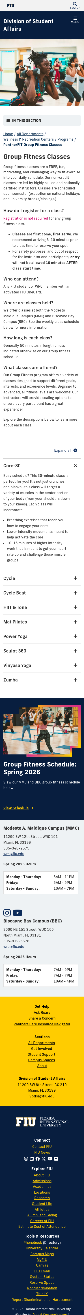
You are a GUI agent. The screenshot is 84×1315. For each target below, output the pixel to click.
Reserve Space (42, 1282)
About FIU (42, 1175)
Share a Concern (42, 1018)
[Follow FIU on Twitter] (44, 1159)
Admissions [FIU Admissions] (42, 1181)
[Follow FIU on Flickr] (57, 1159)
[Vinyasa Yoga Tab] (42, 665)
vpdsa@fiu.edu (42, 1096)
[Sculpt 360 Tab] (42, 651)
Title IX (42, 1294)
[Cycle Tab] (42, 578)
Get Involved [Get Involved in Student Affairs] (41, 1048)
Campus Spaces (41, 1060)
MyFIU (42, 1259)
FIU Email (42, 1271)
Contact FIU (42, 1146)
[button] (75, 5)
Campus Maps (42, 1254)
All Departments (30, 134)
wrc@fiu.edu (13, 854)
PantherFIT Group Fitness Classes (32, 144)
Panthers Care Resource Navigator (42, 1024)
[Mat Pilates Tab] (42, 622)
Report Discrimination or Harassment (42, 1299)
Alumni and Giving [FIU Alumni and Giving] (42, 1215)
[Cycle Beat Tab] (42, 593)
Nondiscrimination (42, 1288)
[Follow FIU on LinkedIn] (32, 1159)
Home (8, 134)
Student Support (41, 1054)
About (42, 1066)
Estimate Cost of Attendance (42, 1226)
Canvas (42, 1265)
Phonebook (33, 1242)
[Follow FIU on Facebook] (38, 1159)
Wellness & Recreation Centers (28, 139)
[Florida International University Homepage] (22, 5)
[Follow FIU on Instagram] (27, 1159)
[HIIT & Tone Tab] (42, 607)
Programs (65, 139)
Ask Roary (42, 1012)
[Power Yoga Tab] (42, 636)
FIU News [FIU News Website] (42, 1152)
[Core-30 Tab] (42, 466)
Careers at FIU (42, 1221)
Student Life (42, 1203)
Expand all (65, 450)
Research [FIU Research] (42, 1198)
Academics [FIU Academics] (42, 1186)
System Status (42, 1276)
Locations (42, 1192)
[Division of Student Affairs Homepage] (36, 25)
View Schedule (16, 808)
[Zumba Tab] (42, 680)
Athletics (42, 1209)
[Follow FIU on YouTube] (50, 1159)
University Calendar (42, 1248)
